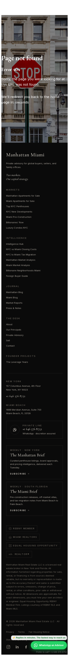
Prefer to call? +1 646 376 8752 (51, 652)
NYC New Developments (19, 211)
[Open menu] (61, 5)
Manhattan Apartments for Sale (23, 195)
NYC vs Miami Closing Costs (21, 249)
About (9, 324)
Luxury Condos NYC (17, 227)
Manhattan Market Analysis (20, 259)
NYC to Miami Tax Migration (21, 254)
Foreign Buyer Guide (17, 276)
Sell (8, 340)
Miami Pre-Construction (18, 217)
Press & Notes (13, 308)
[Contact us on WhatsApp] (34, 430)
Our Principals (13, 329)
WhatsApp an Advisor (49, 645)
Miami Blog (12, 297)
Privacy (10, 632)
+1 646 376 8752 (15, 396)
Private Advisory (14, 335)
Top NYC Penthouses (17, 206)
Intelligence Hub (14, 244)
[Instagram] (8, 647)
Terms (21, 632)
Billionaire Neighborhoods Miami (23, 270)
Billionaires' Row (15, 222)
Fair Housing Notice (39, 632)
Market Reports (14, 302)
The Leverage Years (17, 362)
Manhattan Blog (14, 292)
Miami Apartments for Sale (20, 201)
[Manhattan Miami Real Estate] (19, 5)
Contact (10, 345)
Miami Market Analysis (18, 265)
